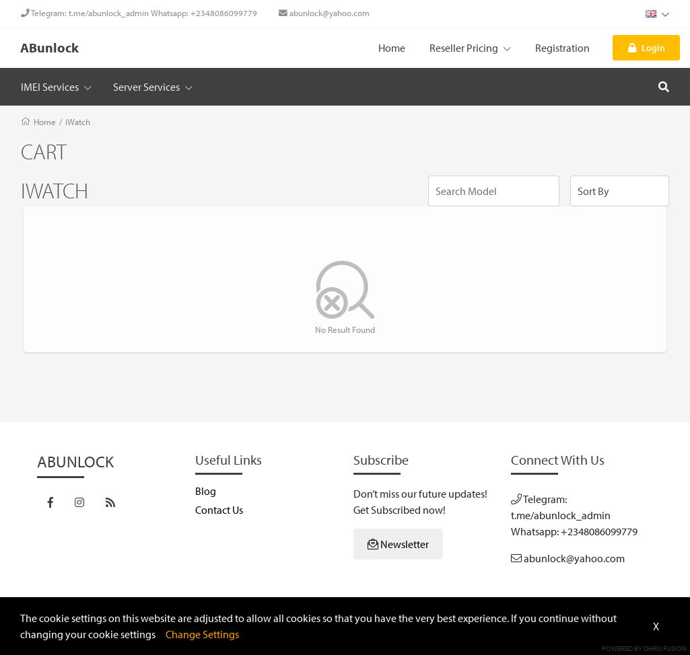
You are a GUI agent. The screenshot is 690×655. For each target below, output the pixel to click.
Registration (562, 47)
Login (646, 47)
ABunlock (49, 47)
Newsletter (398, 544)
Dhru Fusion (665, 648)
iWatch (77, 121)
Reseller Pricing (470, 47)
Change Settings (202, 634)
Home (391, 47)
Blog (205, 491)
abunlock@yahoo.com (324, 12)
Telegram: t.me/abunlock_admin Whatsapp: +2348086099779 (139, 12)
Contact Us (219, 509)
